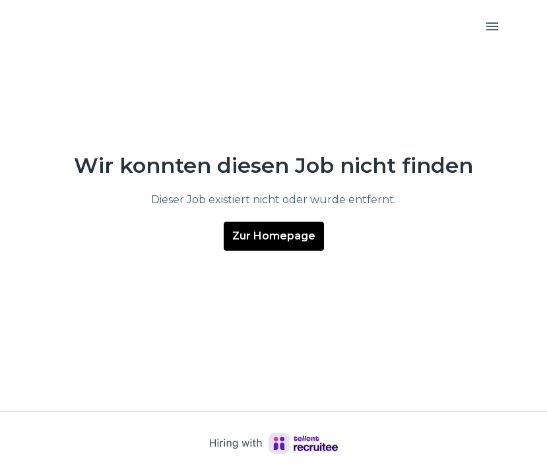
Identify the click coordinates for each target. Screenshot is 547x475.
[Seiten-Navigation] (492, 26)
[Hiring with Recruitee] (274, 443)
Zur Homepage (273, 236)
